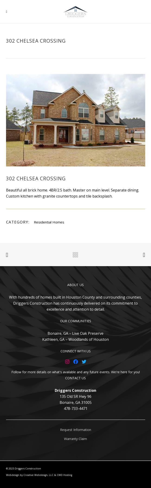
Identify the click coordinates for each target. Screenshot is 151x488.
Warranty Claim (75, 439)
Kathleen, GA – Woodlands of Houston (75, 339)
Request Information (75, 429)
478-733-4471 (75, 408)
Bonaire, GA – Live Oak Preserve (75, 333)
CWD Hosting (64, 475)
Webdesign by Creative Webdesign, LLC (29, 475)
